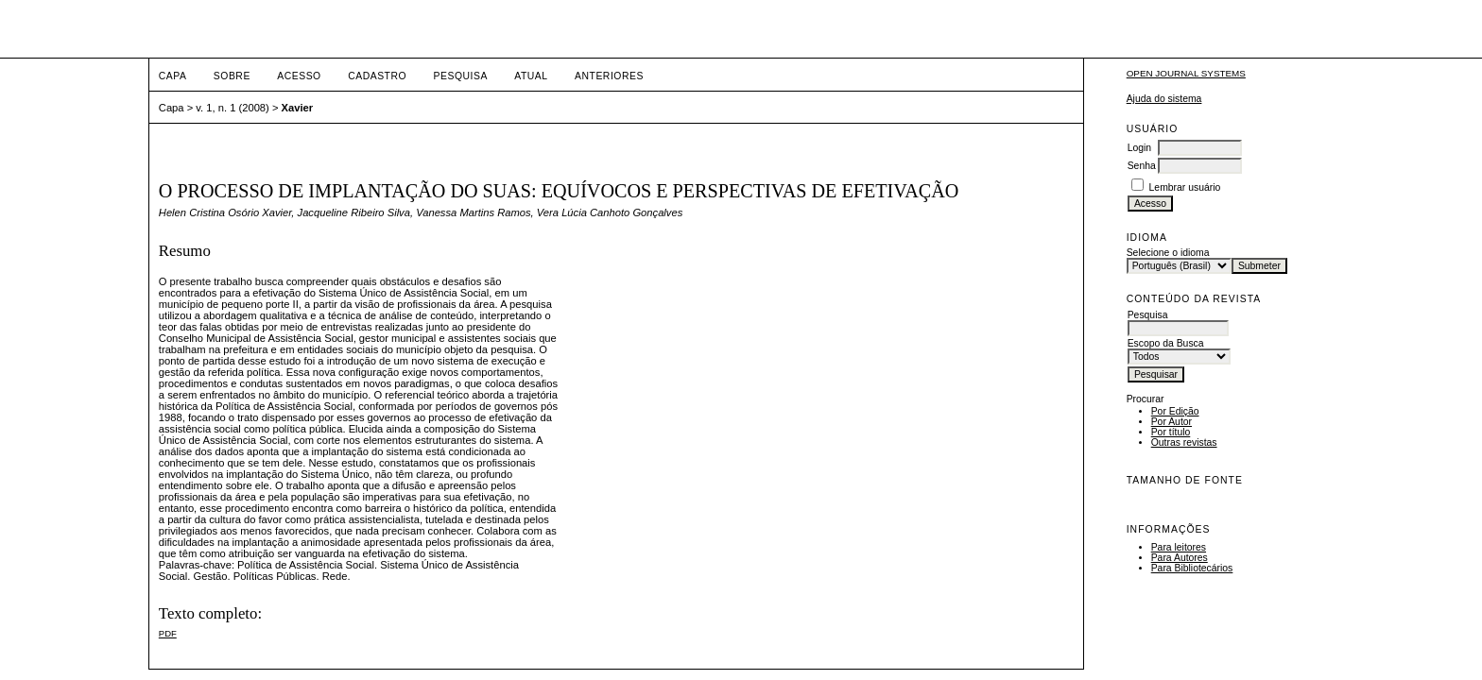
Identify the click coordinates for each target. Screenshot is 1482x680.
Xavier (298, 107)
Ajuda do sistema (1164, 99)
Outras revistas (1184, 442)
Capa (173, 76)
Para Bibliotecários (1192, 568)
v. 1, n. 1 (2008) (232, 107)
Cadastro (377, 76)
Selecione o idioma (1168, 252)
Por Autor (1171, 421)
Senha (1142, 166)
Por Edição (1175, 411)
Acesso (298, 76)
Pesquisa (461, 76)
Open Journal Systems (1186, 73)
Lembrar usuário (1185, 187)
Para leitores (1178, 547)
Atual (530, 76)
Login (1139, 148)
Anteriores (609, 76)
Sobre (232, 76)
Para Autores (1179, 557)
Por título (1171, 432)
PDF (168, 633)
